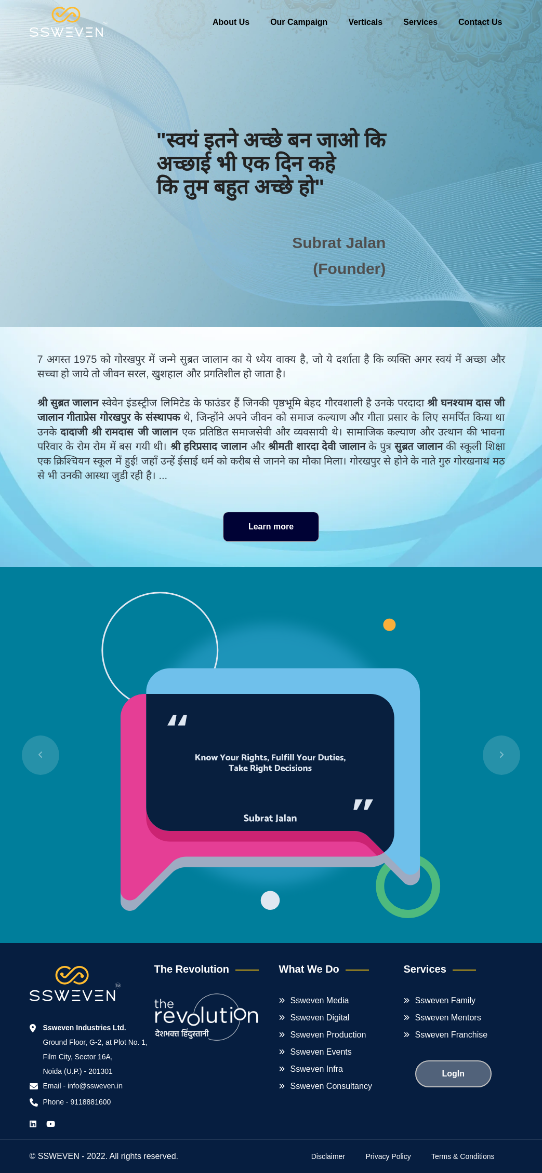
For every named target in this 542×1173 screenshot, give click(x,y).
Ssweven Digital (320, 1017)
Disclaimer (328, 1156)
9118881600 (90, 1102)
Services (420, 22)
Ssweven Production (328, 1034)
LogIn (453, 1073)
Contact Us (480, 22)
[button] (40, 755)
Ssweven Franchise (451, 1034)
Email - (55, 1086)
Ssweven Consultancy (331, 1086)
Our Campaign (298, 22)
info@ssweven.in (95, 1086)
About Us (231, 22)
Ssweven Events (321, 1051)
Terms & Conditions (462, 1156)
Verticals (365, 22)
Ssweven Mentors (448, 1017)
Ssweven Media (319, 1000)
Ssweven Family (445, 1000)
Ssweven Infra (316, 1069)
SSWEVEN (59, 1156)
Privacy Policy (388, 1156)
